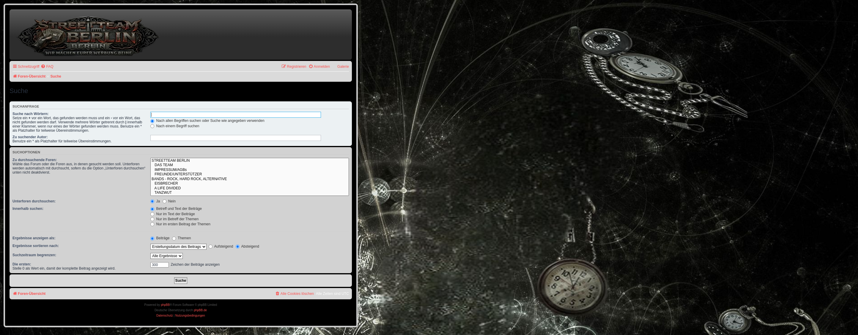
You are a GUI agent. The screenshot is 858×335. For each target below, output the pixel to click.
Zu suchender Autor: (30, 137)
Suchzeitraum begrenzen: (34, 255)
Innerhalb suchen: (27, 209)
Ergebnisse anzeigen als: (34, 238)
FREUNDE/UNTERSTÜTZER (249, 174)
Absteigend (247, 246)
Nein (169, 201)
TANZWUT (249, 193)
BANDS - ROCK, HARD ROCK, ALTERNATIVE (249, 179)
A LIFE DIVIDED (249, 188)
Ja (155, 201)
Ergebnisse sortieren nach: (35, 246)
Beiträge (159, 238)
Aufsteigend (221, 246)
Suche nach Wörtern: (30, 114)
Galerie (343, 67)
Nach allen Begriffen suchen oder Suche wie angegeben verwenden (207, 121)
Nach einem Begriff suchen (174, 126)
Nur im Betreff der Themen (174, 219)
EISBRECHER (249, 183)
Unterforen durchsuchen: (34, 201)
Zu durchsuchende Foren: (34, 160)
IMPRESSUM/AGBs (249, 170)
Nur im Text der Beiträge (172, 214)
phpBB (165, 304)
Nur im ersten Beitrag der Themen (180, 224)
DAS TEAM (249, 165)
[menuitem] (47, 67)
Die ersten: (21, 264)
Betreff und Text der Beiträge (176, 209)
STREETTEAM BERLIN (249, 160)
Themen (181, 238)
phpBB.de (200, 310)
